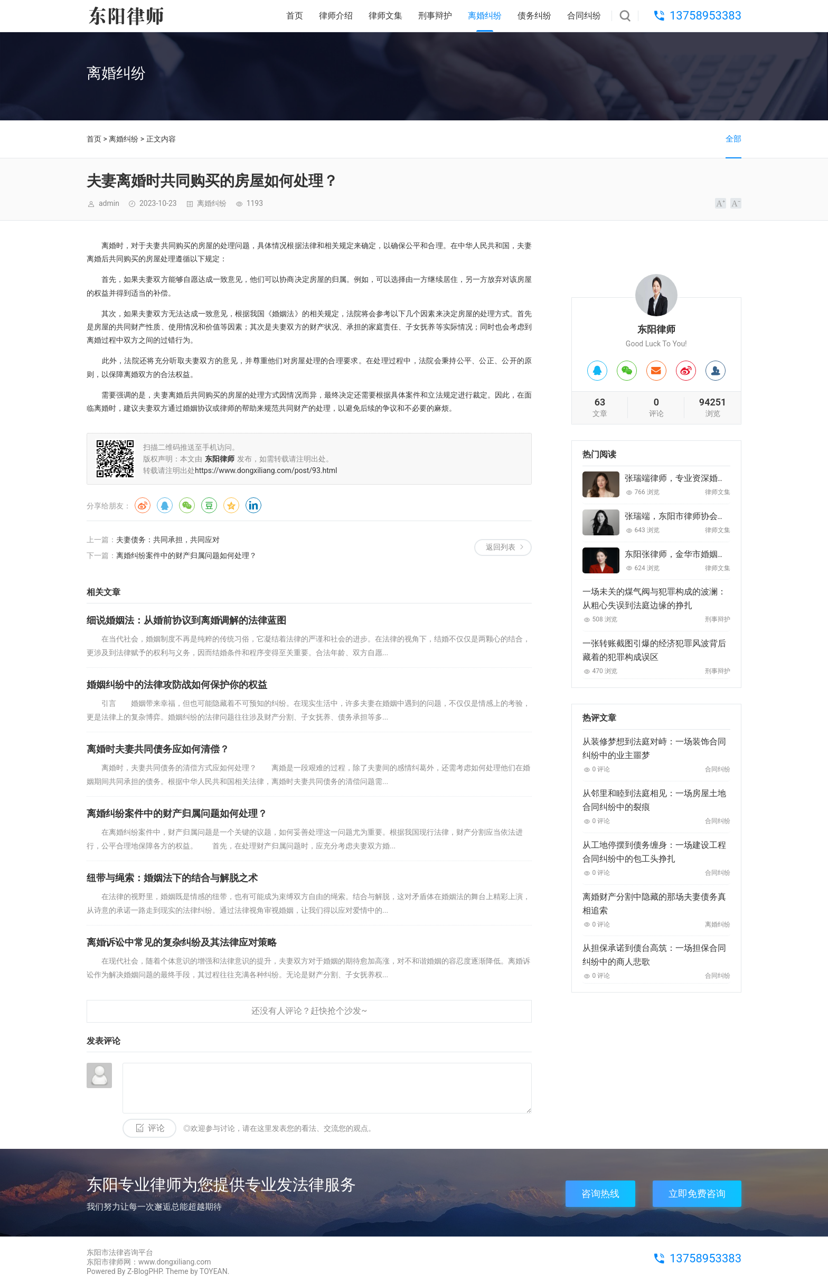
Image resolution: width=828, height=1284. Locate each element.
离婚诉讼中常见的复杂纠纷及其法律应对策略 (182, 942)
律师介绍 (336, 16)
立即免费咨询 (697, 1193)
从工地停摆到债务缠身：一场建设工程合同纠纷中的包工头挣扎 (654, 852)
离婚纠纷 (485, 16)
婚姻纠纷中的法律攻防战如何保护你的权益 (177, 684)
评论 (156, 1128)
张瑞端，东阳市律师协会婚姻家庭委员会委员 (709, 516)
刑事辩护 (435, 16)
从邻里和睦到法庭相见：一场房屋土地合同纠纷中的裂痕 (654, 800)
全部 (733, 139)
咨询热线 (600, 1193)
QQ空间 (231, 505)
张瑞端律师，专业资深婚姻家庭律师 (692, 478)
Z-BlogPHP (144, 1271)
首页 (294, 16)
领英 (253, 505)
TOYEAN (214, 1271)
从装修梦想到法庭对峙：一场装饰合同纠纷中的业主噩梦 (654, 748)
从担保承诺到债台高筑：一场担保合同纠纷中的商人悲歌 (654, 955)
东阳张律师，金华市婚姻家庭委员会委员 (701, 554)
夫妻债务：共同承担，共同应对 (168, 539)
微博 (142, 505)
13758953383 (705, 15)
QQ (165, 505)
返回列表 (500, 547)
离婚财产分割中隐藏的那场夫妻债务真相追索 (654, 903)
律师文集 (385, 16)
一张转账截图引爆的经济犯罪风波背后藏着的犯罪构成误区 (654, 650)
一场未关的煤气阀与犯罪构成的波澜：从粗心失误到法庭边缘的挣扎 (654, 598)
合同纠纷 (584, 16)
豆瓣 (209, 505)
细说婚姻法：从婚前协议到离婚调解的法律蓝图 (186, 620)
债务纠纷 (534, 16)
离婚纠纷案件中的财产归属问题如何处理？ (186, 555)
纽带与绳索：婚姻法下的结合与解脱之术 (172, 877)
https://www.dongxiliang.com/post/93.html (266, 470)
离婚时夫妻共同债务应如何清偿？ (158, 748)
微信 (187, 505)
